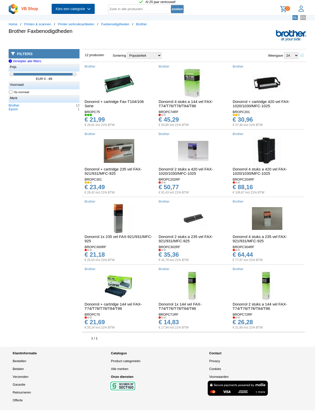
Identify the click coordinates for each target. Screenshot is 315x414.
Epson (13, 109)
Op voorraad (19, 92)
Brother (141, 24)
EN (303, 17)
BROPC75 (92, 112)
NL (295, 17)
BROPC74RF (168, 112)
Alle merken (119, 369)
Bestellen (19, 361)
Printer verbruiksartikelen (76, 24)
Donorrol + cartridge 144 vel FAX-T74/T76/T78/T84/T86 (113, 306)
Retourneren (22, 392)
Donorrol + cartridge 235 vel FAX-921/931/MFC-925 (113, 171)
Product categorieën (125, 361)
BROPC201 (241, 112)
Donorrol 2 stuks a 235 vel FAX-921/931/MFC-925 (186, 238)
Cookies (215, 369)
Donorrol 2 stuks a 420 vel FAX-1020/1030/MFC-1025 (186, 171)
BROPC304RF (243, 247)
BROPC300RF (95, 247)
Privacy (214, 361)
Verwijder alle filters (25, 61)
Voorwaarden (219, 377)
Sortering (119, 55)
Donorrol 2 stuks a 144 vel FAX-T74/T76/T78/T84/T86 (260, 306)
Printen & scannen (37, 24)
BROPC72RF (242, 314)
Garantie (19, 384)
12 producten (94, 55)
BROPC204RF (243, 179)
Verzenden (20, 377)
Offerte (18, 400)
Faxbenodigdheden (115, 24)
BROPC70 (92, 314)
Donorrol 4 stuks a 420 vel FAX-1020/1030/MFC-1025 (260, 171)
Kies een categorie (73, 9)
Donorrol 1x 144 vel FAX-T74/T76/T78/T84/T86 (180, 306)
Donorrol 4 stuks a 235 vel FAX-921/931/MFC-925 (260, 238)
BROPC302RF (169, 247)
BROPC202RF (169, 179)
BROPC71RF (168, 314)
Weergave (275, 55)
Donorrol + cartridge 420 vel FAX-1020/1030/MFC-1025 (261, 103)
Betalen (18, 369)
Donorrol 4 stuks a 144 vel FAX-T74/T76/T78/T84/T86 (186, 103)
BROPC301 (93, 179)
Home (13, 24)
